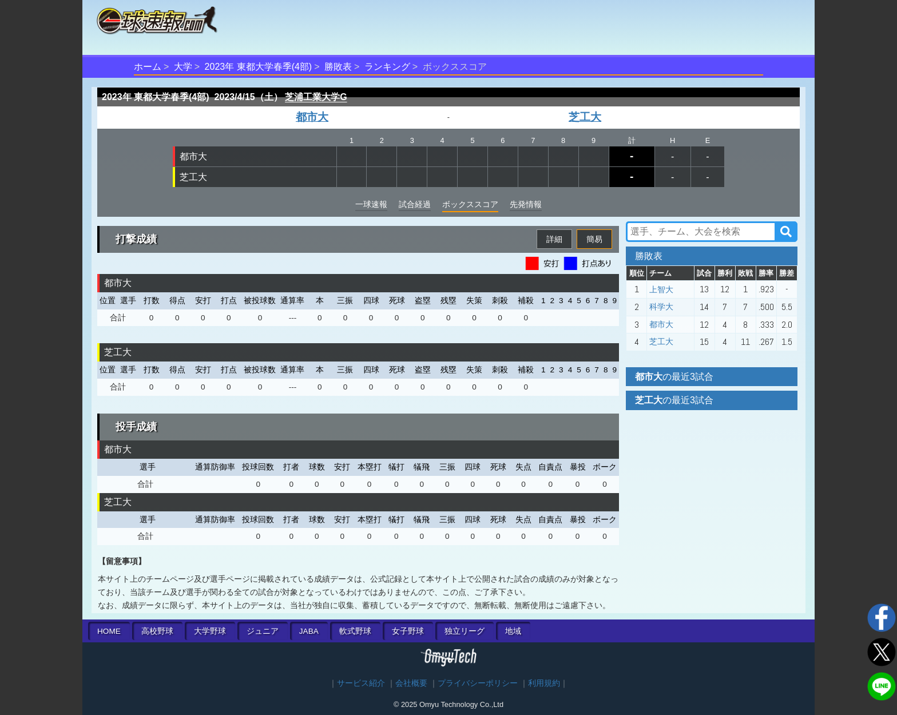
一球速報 (371, 204)
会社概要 (411, 683)
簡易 (594, 239)
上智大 (661, 289)
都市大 (312, 117)
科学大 (661, 306)
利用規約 (544, 683)
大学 (183, 67)
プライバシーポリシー (478, 683)
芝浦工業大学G (316, 97)
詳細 (554, 239)
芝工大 (585, 117)
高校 (157, 631)
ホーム (147, 67)
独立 (464, 631)
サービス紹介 (361, 683)
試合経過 (415, 204)
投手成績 (136, 426)
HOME (109, 631)
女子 (408, 631)
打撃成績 (136, 239)
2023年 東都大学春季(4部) (258, 67)
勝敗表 (338, 67)
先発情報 (526, 204)
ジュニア (263, 631)
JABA (309, 631)
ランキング (387, 67)
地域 (513, 631)
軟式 (355, 631)
